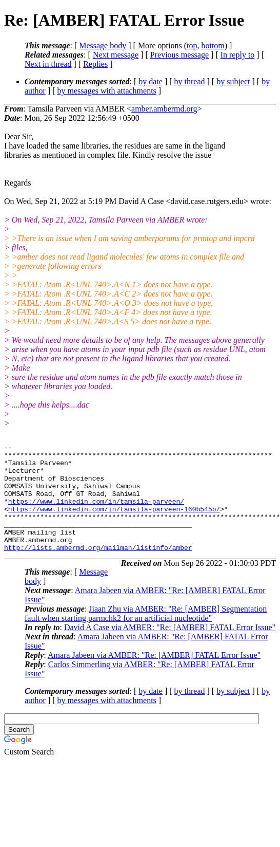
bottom (212, 45)
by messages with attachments (106, 90)
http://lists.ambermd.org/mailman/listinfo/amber (98, 569)
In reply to (238, 54)
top (192, 45)
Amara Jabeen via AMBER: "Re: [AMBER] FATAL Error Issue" (154, 676)
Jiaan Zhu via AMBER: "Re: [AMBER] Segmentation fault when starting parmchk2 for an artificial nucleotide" (146, 635)
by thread (189, 81)
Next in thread (48, 64)
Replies (95, 64)
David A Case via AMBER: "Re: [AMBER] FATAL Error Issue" (169, 649)
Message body (102, 45)
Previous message (179, 54)
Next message (115, 54)
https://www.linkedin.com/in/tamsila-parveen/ (96, 513)
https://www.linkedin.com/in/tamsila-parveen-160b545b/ (114, 522)
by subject (233, 81)
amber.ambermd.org (164, 108)
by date (150, 81)
